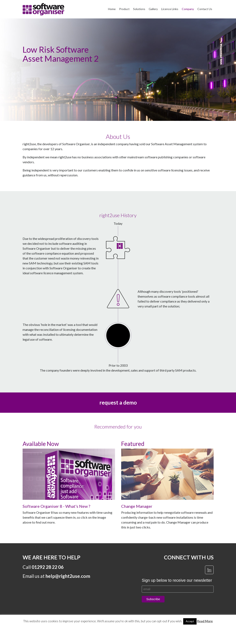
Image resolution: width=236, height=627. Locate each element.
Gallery (153, 9)
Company (188, 9)
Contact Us (204, 9)
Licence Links (169, 9)
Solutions (139, 9)
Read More (205, 621)
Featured (132, 443)
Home (112, 9)
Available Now (41, 443)
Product (124, 9)
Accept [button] (190, 621)
